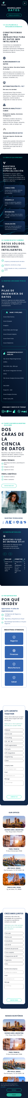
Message (7, 779)
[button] (25, 3)
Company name (8, 765)
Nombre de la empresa (10, 969)
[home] (3, 3)
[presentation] (14, 790)
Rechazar (14, 1090)
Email (5, 772)
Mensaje (6, 982)
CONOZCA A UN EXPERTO (14, 15)
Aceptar (14, 1094)
